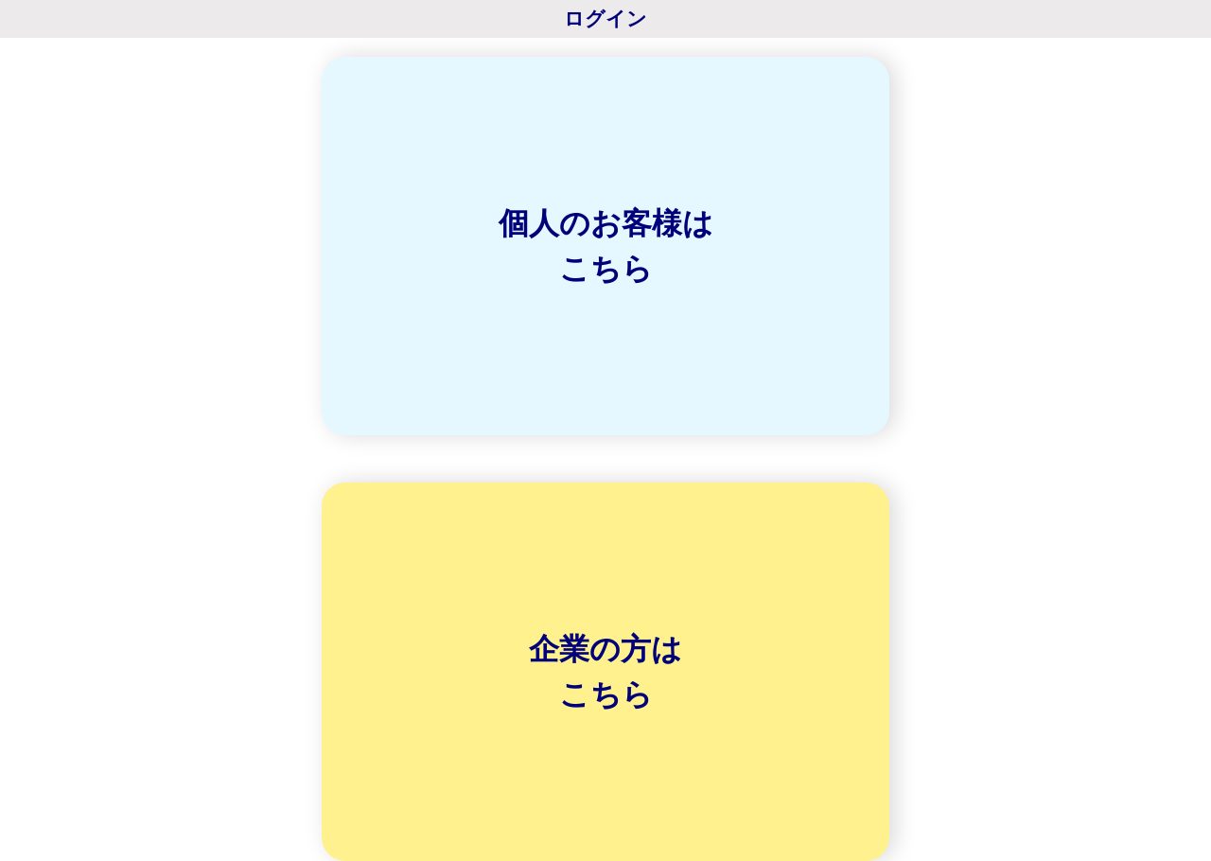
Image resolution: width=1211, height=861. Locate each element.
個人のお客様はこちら (606, 246)
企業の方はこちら (605, 671)
